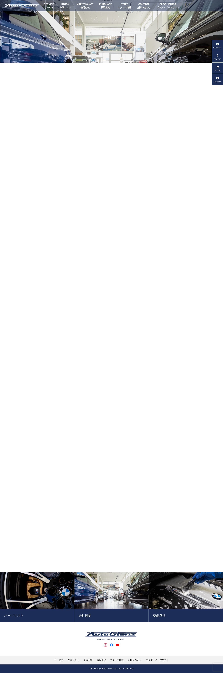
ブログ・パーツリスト (167, 7)
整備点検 (85, 7)
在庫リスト (65, 7)
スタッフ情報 (124, 7)
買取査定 (105, 7)
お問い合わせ (144, 7)
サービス (48, 7)
